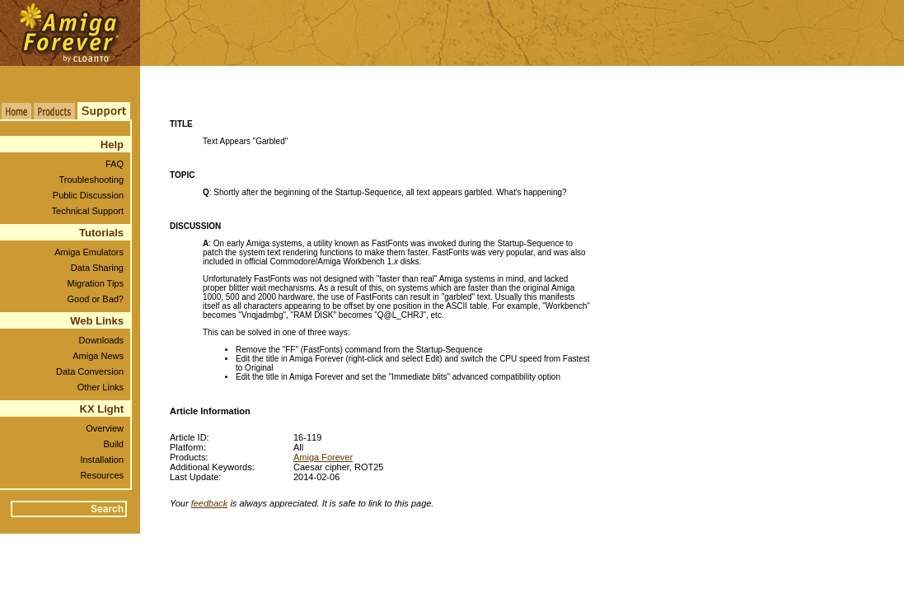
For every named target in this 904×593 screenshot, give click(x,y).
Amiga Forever (323, 457)
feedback (209, 503)
